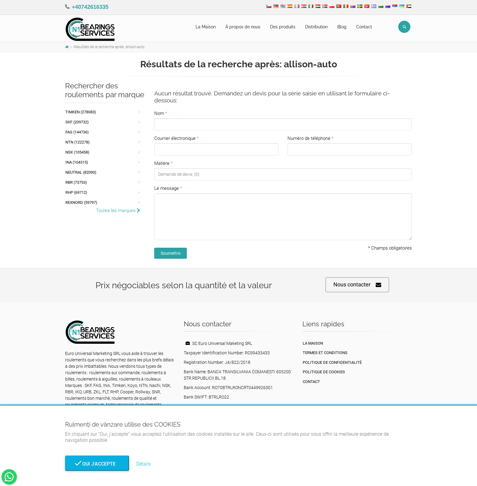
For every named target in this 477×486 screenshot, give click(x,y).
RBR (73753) (76, 182)
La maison (313, 343)
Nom (159, 113)
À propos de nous (242, 26)
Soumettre (170, 253)
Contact (364, 26)
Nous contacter (357, 285)
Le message (166, 188)
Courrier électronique (175, 138)
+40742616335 (90, 7)
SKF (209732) (77, 122)
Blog (341, 26)
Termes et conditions (325, 352)
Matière (161, 163)
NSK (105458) (77, 152)
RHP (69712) (76, 192)
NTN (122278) (77, 142)
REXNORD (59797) (81, 202)
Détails (143, 464)
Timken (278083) (80, 112)
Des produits (282, 26)
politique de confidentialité (332, 362)
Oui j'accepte (97, 464)
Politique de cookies (324, 372)
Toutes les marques (118, 210)
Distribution (316, 26)
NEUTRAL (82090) (80, 172)
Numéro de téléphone (308, 138)
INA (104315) (76, 162)
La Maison (206, 26)
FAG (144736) (77, 132)
